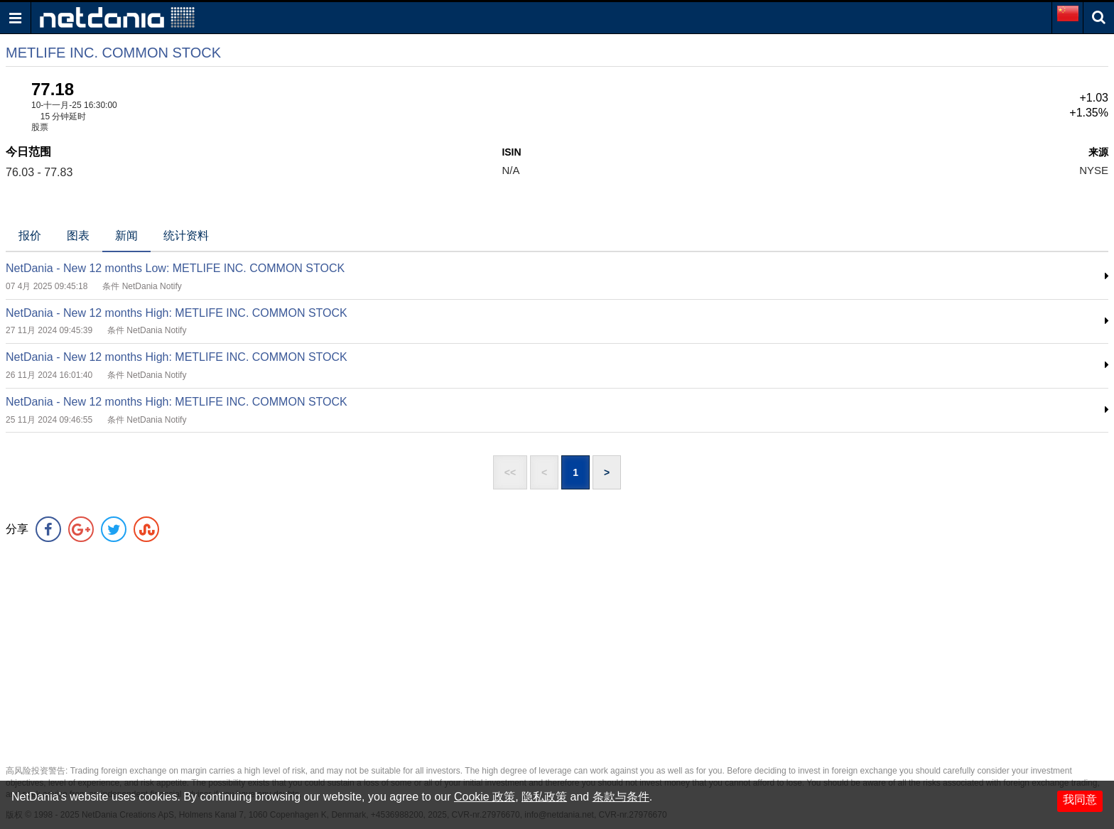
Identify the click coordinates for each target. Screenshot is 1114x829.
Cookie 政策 (484, 797)
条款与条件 (621, 797)
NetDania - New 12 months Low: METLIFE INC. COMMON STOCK (175, 268)
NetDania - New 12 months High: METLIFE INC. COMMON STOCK (176, 313)
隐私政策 (544, 797)
